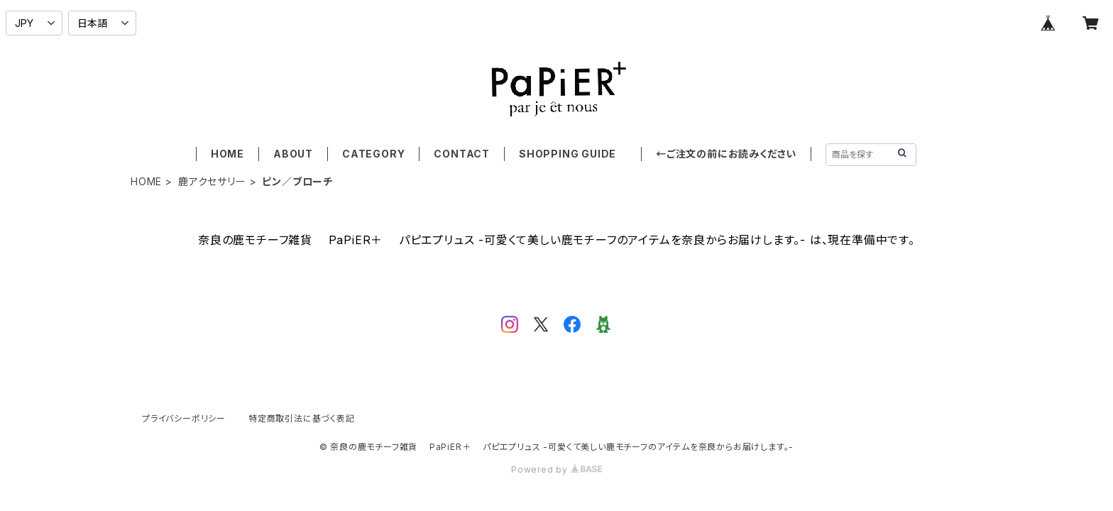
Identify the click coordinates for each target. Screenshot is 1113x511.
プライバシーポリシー (184, 418)
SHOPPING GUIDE (573, 154)
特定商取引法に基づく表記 (301, 418)
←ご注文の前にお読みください (726, 154)
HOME (227, 154)
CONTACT (462, 154)
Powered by (556, 469)
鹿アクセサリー (212, 181)
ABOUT (293, 154)
